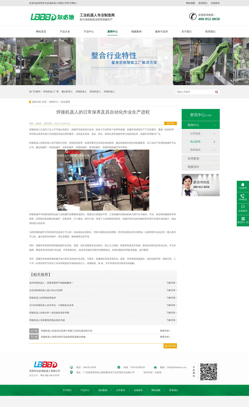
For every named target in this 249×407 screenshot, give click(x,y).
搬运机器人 (67, 91)
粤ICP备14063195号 (49, 375)
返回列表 (170, 123)
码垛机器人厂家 (51, 91)
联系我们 (203, 3)
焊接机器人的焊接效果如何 (42, 298)
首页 (44, 102)
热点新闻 (65, 102)
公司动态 (195, 133)
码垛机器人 (109, 91)
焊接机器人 (81, 91)
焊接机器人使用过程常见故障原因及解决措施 (63, 337)
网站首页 (41, 31)
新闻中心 (113, 31)
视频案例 (136, 31)
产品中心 (89, 31)
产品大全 (65, 31)
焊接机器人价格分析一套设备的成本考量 (49, 313)
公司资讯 (120, 390)
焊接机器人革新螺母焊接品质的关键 (47, 320)
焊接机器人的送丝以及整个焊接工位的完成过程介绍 (66, 331)
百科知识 (195, 149)
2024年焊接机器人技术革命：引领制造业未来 (51, 305)
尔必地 (38, 123)
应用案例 (193, 158)
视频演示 (193, 166)
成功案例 (102, 390)
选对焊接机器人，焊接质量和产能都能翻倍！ (51, 283)
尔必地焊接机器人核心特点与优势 (46, 290)
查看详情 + (165, 331)
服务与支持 (161, 31)
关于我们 (187, 31)
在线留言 (215, 3)
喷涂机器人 (95, 91)
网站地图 (190, 3)
